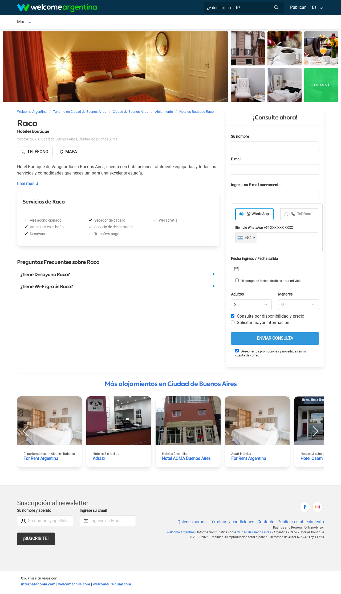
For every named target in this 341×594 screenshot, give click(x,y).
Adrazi (99, 459)
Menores (285, 295)
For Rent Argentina (41, 459)
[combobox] (246, 239)
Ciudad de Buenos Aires (39, 22)
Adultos (237, 295)
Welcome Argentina (182, 533)
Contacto (265, 522)
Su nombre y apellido (35, 511)
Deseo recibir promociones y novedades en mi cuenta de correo (270, 354)
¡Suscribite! (36, 539)
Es (314, 7)
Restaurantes (220, 22)
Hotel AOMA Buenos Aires (187, 459)
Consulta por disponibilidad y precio (268, 317)
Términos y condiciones (230, 522)
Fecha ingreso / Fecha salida (255, 259)
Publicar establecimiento (300, 522)
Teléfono (304, 215)
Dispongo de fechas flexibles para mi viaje (268, 282)
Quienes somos (190, 522)
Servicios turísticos (173, 22)
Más (244, 22)
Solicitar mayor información (260, 323)
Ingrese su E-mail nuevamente (257, 186)
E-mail (236, 160)
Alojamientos (84, 22)
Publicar (297, 7)
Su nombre (240, 137)
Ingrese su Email (94, 511)
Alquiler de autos (129, 22)
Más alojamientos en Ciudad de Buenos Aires (171, 385)
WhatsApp (260, 215)
